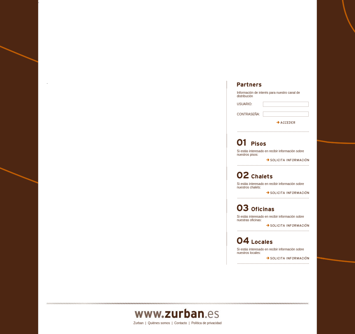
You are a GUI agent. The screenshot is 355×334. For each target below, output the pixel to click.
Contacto (180, 323)
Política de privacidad (206, 323)
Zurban (138, 323)
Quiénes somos (159, 323)
